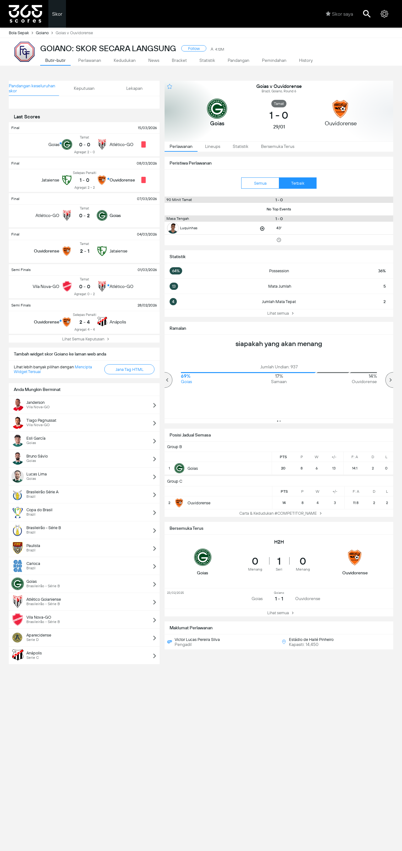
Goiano (46, 33)
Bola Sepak (22, 33)
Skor (57, 14)
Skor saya (339, 13)
